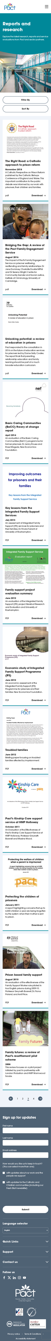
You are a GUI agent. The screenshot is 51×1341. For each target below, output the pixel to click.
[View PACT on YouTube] (24, 1277)
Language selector (15, 1223)
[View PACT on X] (9, 1277)
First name (8, 1125)
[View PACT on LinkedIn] (14, 1277)
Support (8, 1251)
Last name (8, 1138)
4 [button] (33, 1098)
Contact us (10, 1262)
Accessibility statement (25, 1338)
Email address (10, 1150)
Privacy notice (14, 1334)
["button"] (40, 1099)
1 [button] (17, 1098)
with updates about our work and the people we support (24, 1174)
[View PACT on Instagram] (19, 1277)
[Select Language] (25, 1230)
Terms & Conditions (33, 1334)
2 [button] (22, 1098)
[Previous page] (11, 1099)
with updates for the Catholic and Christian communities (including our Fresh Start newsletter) (24, 1185)
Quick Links (10, 1241)
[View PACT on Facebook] (4, 1277)
